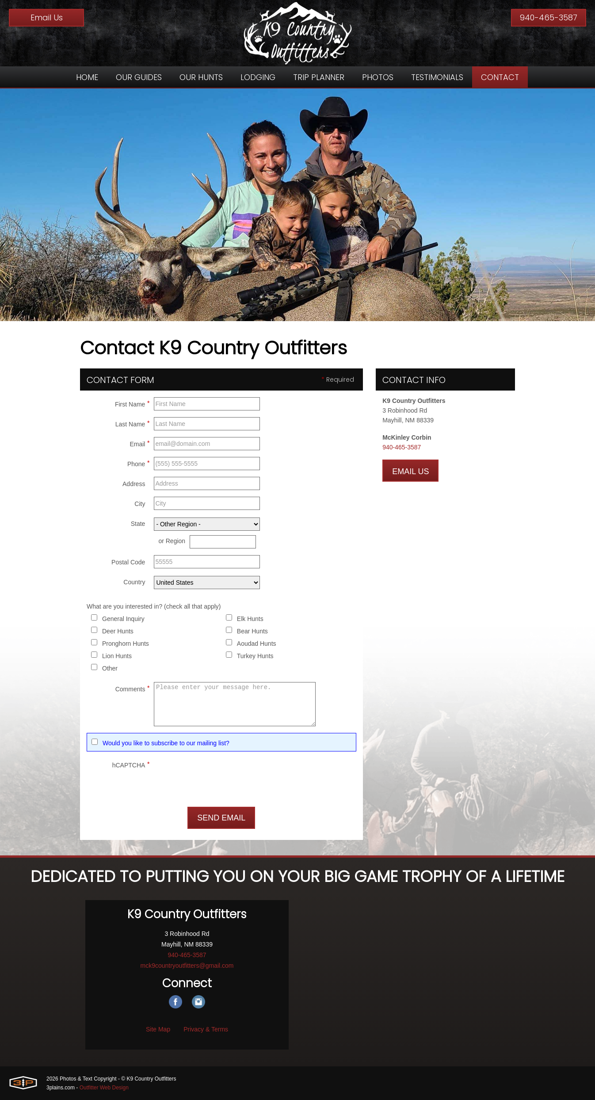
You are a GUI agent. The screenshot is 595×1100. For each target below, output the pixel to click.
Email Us (47, 17)
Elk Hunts (250, 618)
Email (139, 443)
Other (110, 668)
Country (134, 582)
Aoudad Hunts (256, 643)
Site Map (158, 1029)
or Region (171, 540)
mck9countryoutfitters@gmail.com (186, 965)
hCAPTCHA (131, 764)
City (139, 503)
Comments (132, 688)
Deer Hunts (117, 631)
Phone (138, 463)
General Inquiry (123, 618)
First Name (132, 403)
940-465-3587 (548, 17)
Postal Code (128, 562)
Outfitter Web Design (104, 1088)
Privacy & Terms (205, 1029)
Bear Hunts (252, 631)
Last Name (132, 423)
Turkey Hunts (255, 655)
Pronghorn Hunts (125, 643)
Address (133, 483)
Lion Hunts (117, 655)
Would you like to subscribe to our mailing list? (166, 743)
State (138, 523)
